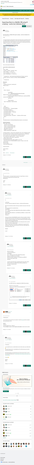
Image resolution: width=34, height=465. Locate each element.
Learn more (2, 3)
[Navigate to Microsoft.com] (3, 6)
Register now (28, 15)
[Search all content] (22, 12)
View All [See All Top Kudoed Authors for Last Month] (4, 437)
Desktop (27, 18)
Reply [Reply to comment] (29, 238)
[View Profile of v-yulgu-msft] (10, 311)
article (23, 319)
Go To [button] (30, 10)
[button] (24, 26)
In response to (10, 246)
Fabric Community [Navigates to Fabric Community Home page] (10, 6)
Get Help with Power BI (19, 18)
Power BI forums (5, 18)
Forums (11, 18)
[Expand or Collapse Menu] (1, 8)
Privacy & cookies (2, 457)
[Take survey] (6, 391)
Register (21, 10)
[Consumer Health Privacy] (11, 462)
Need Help (7, 152)
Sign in (24, 10)
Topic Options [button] (29, 26)
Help (26, 10)
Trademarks (1, 460)
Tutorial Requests (12, 152)
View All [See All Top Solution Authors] (4, 419)
